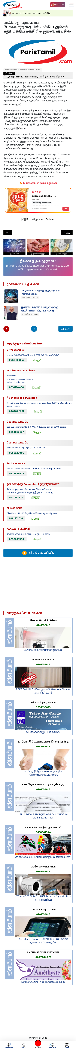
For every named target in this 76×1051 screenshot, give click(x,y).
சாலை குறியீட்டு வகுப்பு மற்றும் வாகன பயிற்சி (43, 857)
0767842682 (16, 411)
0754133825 (43, 707)
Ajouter (38, 1046)
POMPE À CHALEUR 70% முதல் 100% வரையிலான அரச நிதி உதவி (43, 691)
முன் (8, 232)
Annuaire (52, 1046)
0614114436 (16, 387)
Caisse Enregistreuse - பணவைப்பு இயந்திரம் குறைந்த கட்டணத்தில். (43, 941)
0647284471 (43, 957)
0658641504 (16, 539)
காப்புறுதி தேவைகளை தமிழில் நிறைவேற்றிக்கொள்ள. (43, 773)
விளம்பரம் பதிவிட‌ (38, 553)
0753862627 (16, 432)
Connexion (57, 4)
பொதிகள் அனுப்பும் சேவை (43, 732)
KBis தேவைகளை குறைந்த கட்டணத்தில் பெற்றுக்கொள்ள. (43, 816)
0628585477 (16, 473)
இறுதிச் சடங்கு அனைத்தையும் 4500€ (43, 982)
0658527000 (16, 453)
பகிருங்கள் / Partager (38, 219)
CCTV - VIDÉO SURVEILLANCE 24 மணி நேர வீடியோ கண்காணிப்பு (43, 898)
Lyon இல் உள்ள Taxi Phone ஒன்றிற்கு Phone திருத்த (33, 75)
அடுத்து (67, 232)
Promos (24, 1046)
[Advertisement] (38, 585)
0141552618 (16, 497)
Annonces (9, 1046)
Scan (67, 1046)
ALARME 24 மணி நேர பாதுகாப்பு (43, 650)
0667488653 (16, 360)
